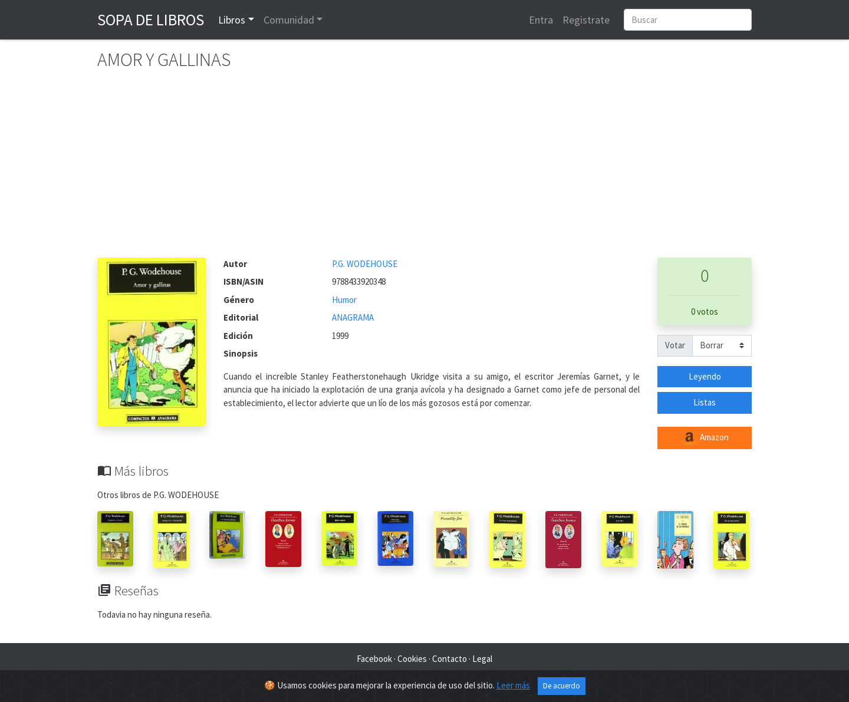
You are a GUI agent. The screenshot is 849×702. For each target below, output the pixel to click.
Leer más (513, 685)
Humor (344, 299)
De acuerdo (561, 686)
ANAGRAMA (353, 317)
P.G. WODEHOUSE (364, 263)
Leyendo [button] (705, 376)
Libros (231, 20)
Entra (541, 20)
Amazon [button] (704, 437)
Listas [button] (704, 402)
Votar (675, 345)
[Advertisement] (424, 169)
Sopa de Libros (150, 19)
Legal (482, 658)
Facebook (374, 658)
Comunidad (289, 20)
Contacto (449, 658)
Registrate (586, 20)
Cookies (412, 658)
